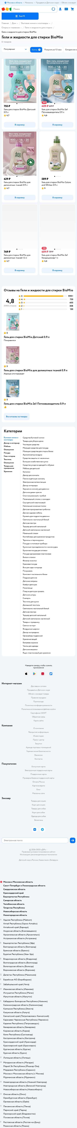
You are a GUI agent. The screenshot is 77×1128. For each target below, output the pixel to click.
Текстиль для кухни (31, 602)
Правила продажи (38, 698)
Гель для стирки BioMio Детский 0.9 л (27, 337)
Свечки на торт (29, 626)
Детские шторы (29, 595)
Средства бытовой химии (33, 438)
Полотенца (27, 588)
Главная (5, 23)
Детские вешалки (30, 649)
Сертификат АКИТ (38, 713)
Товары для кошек (38, 801)
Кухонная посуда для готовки (35, 550)
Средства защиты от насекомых (36, 458)
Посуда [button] (7, 453)
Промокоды (38, 701)
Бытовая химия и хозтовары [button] (11, 439)
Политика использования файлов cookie (38, 709)
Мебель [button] (7, 446)
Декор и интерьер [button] (11, 443)
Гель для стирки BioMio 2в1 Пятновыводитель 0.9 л (35, 403)
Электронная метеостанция (34, 482)
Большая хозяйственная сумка (35, 462)
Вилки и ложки (29, 557)
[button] (20, 16)
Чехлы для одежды (30, 646)
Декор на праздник (31, 632)
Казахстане (43, 860)
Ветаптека (38, 820)
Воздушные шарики (31, 629)
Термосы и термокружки (33, 540)
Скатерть (26, 598)
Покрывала (27, 571)
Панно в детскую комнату (34, 479)
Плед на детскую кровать (33, 591)
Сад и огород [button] (9, 456)
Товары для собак (38, 808)
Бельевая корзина (30, 643)
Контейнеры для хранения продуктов (38, 537)
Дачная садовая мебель (32, 513)
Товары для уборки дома (33, 441)
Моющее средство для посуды (35, 448)
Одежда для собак (38, 816)
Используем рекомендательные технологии (38, 854)
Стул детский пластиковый (34, 503)
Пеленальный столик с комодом (36, 499)
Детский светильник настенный (36, 530)
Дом (14, 23)
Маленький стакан (30, 533)
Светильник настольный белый (36, 520)
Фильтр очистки (30, 561)
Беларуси (54, 860)
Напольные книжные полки (34, 506)
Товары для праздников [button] (9, 467)
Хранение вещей (30, 639)
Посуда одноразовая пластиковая (37, 554)
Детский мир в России (28, 860)
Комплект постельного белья (35, 574)
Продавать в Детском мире (38, 690)
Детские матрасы (30, 581)
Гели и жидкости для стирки (38, 27)
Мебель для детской (31, 468)
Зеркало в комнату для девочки (36, 489)
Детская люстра (29, 523)
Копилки (26, 472)
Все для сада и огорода (32, 567)
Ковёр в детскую (30, 585)
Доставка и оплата (38, 686)
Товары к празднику (31, 622)
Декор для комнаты (31, 475)
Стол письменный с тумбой (34, 496)
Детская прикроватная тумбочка (36, 509)
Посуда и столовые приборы (35, 544)
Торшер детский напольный (34, 526)
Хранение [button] (8, 471)
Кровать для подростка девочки (36, 516)
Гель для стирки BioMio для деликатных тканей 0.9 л (35, 370)
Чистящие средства (31, 444)
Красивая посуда (30, 564)
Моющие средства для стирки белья (38, 451)
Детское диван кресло (32, 492)
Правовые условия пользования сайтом (38, 852)
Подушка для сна (30, 578)
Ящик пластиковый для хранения (37, 653)
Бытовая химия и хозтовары (34, 23)
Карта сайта (38, 720)
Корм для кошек (38, 805)
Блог (38, 789)
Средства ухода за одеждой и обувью (38, 465)
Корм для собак (38, 812)
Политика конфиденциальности (38, 705)
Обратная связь (38, 717)
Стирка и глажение (11, 27)
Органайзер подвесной (33, 636)
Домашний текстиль (31, 605)
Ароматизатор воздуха (32, 455)
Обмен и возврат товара (38, 694)
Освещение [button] (9, 450)
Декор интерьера (30, 485)
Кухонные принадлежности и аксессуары (40, 547)
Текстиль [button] (7, 459)
